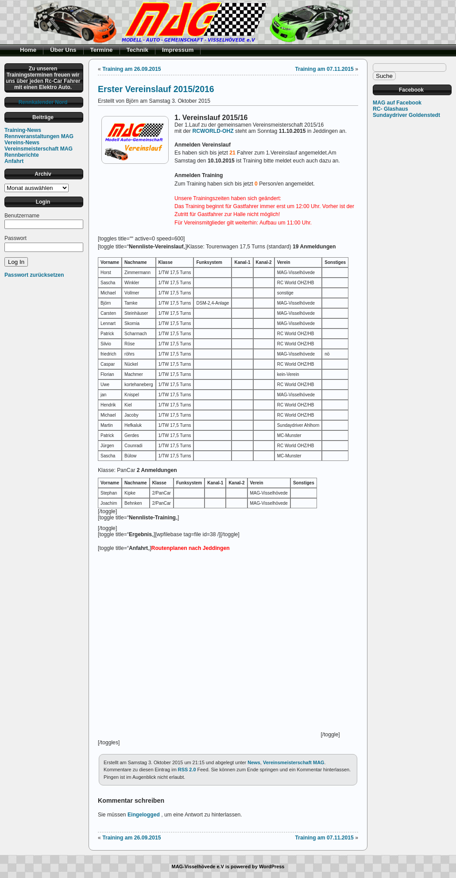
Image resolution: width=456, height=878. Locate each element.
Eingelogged (144, 815)
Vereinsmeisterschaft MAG (38, 149)
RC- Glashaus (390, 109)
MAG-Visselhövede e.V (198, 866)
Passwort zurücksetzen (34, 275)
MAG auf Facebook (397, 103)
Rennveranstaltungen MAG (38, 136)
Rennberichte (21, 155)
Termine (101, 49)
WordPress (272, 866)
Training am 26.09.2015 (131, 69)
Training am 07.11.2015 (324, 69)
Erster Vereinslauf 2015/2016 (156, 89)
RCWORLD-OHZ (213, 131)
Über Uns (63, 49)
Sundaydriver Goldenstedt (406, 115)
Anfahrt (13, 161)
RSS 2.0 (187, 769)
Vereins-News (21, 142)
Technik (138, 49)
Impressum (177, 49)
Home (28, 49)
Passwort (15, 238)
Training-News (22, 130)
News (253, 762)
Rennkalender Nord (43, 102)
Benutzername (21, 216)
